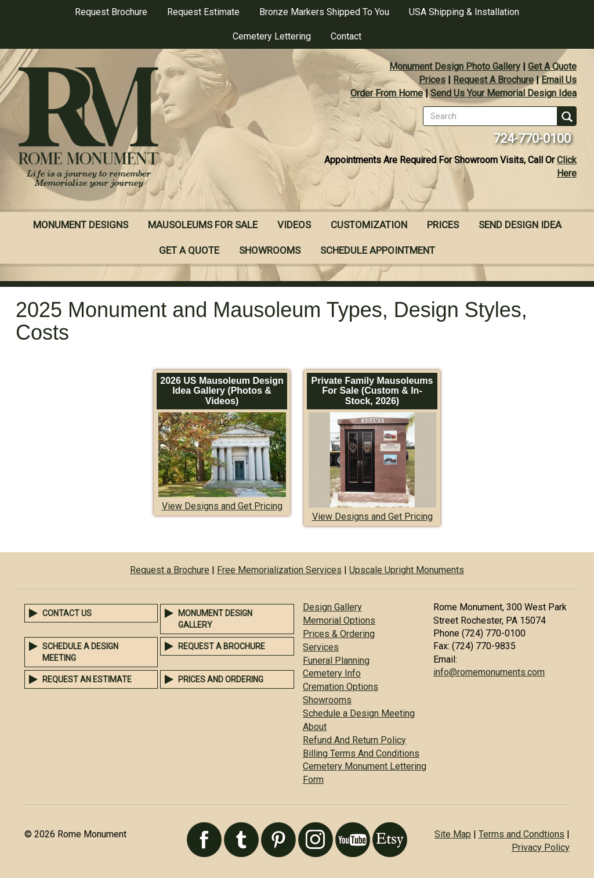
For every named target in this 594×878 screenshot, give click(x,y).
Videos (294, 225)
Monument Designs (80, 225)
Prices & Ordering (339, 633)
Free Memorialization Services (279, 569)
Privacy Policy (541, 847)
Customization (369, 225)
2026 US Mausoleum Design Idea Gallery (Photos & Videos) (222, 391)
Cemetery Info (332, 673)
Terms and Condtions (521, 834)
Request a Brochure (169, 569)
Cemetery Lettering (272, 36)
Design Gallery (332, 607)
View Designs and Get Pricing (222, 506)
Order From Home (386, 93)
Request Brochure (111, 11)
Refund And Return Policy (354, 740)
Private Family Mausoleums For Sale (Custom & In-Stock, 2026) (372, 391)
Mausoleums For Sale (203, 225)
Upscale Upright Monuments (406, 569)
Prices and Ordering (220, 679)
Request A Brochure (493, 79)
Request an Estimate (87, 679)
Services (321, 647)
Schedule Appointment (377, 250)
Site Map (452, 834)
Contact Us (67, 613)
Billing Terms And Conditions (361, 753)
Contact (346, 36)
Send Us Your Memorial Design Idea (503, 93)
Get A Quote (552, 66)
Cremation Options (340, 686)
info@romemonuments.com (489, 672)
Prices (432, 79)
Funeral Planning (336, 660)
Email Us (559, 79)
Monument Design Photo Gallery (454, 66)
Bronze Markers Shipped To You (324, 11)
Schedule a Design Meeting (359, 713)
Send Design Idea (520, 225)
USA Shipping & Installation (464, 11)
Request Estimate (203, 11)
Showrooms (269, 250)
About (315, 726)
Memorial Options (339, 620)
